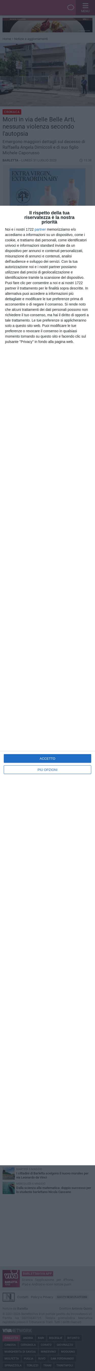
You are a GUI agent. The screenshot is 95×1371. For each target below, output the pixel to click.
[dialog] (47, 686)
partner (40, 229)
